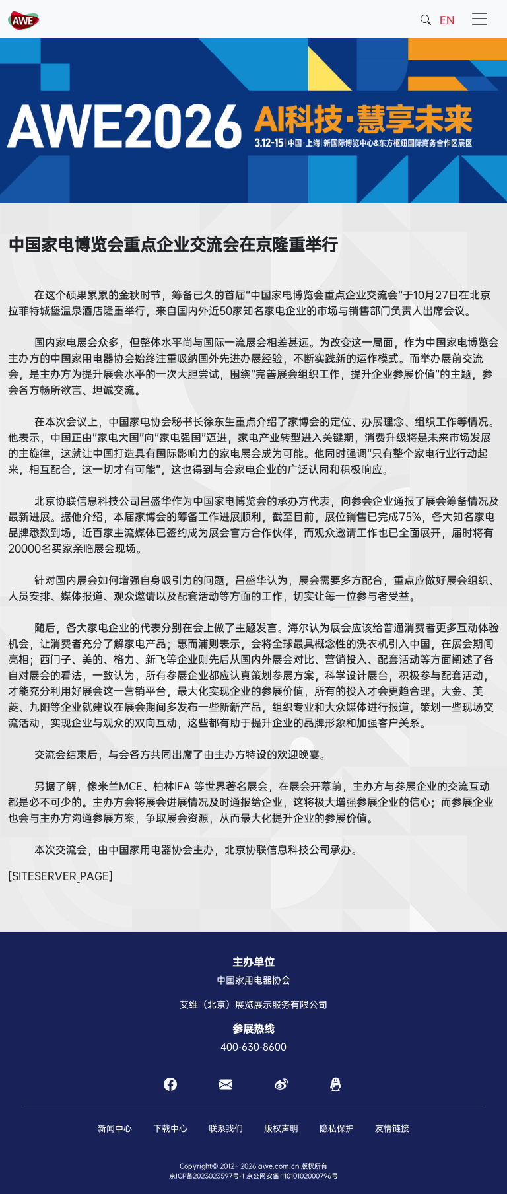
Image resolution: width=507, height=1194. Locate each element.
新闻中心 (115, 1128)
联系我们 (226, 1128)
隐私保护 (337, 1128)
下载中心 (170, 1128)
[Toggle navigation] (480, 19)
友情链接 (392, 1128)
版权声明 (281, 1128)
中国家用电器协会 (253, 980)
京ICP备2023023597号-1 (206, 1176)
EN (447, 20)
